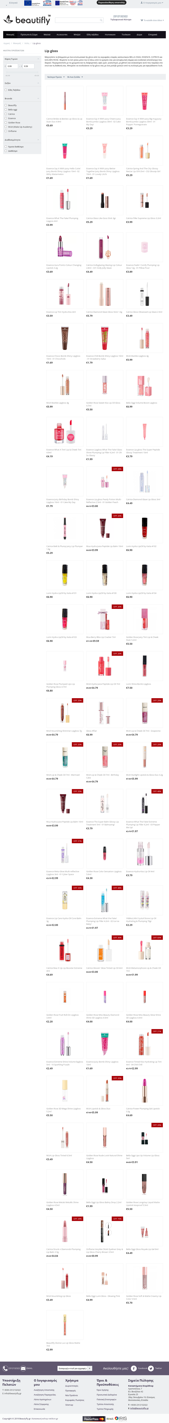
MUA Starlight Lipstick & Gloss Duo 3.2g (144, 774)
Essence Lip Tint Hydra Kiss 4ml (61, 311)
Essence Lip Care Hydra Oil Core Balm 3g (63, 920)
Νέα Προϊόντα (71, 1395)
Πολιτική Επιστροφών (106, 1399)
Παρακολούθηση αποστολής (111, 2)
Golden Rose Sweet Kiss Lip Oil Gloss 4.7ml (103, 404)
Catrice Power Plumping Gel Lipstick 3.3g (143, 1110)
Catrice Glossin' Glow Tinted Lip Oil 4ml (104, 968)
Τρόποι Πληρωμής (105, 1408)
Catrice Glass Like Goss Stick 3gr (101, 218)
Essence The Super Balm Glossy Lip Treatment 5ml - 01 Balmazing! (102, 823)
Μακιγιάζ (10, 34)
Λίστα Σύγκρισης (41, 1404)
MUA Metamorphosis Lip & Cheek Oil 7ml (143, 969)
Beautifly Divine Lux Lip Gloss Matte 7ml (63, 1344)
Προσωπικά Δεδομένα (107, 1394)
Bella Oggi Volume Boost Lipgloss (141, 402)
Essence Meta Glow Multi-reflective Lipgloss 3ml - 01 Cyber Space (62, 873)
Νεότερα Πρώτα (55, 77)
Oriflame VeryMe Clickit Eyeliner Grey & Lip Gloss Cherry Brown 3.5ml (104, 1250)
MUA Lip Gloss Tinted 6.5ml (59, 1155)
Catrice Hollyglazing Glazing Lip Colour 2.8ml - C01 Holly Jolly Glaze (104, 266)
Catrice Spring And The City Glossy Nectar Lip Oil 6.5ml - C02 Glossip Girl (143, 170)
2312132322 (11, 1368)
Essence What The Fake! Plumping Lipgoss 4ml (62, 219)
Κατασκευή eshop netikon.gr (45, 1418)
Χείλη (26, 43)
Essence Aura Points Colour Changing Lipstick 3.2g (63, 266)
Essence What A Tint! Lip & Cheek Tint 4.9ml (63, 451)
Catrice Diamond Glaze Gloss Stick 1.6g (104, 311)
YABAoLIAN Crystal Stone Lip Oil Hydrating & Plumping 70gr (141, 920)
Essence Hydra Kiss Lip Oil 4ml (140, 871)
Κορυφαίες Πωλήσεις (74, 1400)
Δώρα (139, 34)
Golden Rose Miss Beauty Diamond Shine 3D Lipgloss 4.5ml (102, 1016)
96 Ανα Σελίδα (75, 77)
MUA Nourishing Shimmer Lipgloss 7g (64, 730)
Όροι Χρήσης (103, 1389)
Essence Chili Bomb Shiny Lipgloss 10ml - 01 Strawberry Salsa (104, 357)
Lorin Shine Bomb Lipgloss (138, 684)
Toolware (126, 34)
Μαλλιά (47, 34)
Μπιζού (77, 34)
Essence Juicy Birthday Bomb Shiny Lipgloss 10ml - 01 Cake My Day (62, 501)
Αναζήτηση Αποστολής (44, 1389)
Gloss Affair (91, 730)
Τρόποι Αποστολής (105, 1404)
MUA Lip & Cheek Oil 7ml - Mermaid (63, 774)
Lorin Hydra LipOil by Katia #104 (141, 593)
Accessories (62, 34)
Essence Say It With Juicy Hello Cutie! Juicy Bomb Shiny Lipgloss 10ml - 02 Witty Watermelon (63, 171)
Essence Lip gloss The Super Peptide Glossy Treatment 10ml (143, 451)
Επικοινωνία (39, 1408)
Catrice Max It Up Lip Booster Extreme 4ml (64, 969)
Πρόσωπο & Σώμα (29, 34)
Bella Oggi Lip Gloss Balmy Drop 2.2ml (103, 1202)
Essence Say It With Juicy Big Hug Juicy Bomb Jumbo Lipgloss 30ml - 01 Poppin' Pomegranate (143, 121)
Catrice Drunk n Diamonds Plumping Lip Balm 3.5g (63, 1250)
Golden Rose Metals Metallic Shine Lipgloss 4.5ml (62, 1204)
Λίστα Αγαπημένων (42, 1399)
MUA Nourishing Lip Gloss (58, 1296)
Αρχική (6, 43)
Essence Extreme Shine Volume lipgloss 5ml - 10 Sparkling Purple (64, 1063)
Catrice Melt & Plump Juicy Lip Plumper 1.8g (64, 547)
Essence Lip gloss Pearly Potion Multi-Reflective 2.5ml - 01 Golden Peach (103, 501)
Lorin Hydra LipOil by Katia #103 (61, 637)
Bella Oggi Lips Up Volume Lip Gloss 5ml (142, 1157)
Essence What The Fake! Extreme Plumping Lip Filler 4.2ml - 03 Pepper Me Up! (143, 824)
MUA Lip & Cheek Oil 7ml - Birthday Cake (102, 776)
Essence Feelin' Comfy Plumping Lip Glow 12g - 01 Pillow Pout (143, 266)
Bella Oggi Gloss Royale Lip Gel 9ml (142, 1249)
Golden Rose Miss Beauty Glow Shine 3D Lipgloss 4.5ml (143, 1016)
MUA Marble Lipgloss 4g (137, 355)
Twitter (155, 1369)
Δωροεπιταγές (71, 1385)
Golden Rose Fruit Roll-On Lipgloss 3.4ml (62, 1016)
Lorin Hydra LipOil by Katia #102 (141, 546)
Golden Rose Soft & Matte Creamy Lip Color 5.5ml (143, 1297)
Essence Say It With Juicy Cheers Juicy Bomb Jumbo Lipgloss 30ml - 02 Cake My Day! (103, 121)
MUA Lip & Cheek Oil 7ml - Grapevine (143, 730)
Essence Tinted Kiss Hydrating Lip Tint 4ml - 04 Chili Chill (144, 1063)
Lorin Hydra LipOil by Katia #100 (101, 593)
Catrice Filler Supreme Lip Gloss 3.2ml (143, 218)
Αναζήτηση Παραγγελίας (45, 1394)
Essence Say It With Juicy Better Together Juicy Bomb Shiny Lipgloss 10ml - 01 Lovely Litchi (102, 171)
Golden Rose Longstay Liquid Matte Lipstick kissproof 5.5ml (143, 1204)
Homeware (110, 34)
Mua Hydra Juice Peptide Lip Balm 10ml (104, 546)
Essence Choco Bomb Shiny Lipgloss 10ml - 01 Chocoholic (63, 357)
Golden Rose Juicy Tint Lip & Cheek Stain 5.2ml (142, 638)
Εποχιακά (152, 34)
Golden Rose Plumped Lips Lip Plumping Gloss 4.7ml (60, 685)
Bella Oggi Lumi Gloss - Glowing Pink (103, 1296)
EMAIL (26, 1368)
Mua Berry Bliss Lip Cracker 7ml (101, 637)
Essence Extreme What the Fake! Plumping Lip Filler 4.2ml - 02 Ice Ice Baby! (102, 921)
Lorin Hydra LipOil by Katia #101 (61, 593)
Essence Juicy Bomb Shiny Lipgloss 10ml (102, 1063)
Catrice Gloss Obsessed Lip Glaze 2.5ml (144, 311)
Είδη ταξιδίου (93, 34)
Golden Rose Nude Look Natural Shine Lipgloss (104, 1157)
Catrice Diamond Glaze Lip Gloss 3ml (143, 499)
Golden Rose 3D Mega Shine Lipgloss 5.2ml (63, 1110)
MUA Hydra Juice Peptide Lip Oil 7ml (103, 684)
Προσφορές (70, 1390)
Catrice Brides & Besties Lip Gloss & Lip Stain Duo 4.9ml (64, 120)
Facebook (139, 1369)
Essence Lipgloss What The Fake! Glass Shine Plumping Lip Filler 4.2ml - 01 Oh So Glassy (104, 452)
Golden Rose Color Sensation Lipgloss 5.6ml (104, 873)
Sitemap (69, 1404)
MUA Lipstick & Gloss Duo (98, 1108)
